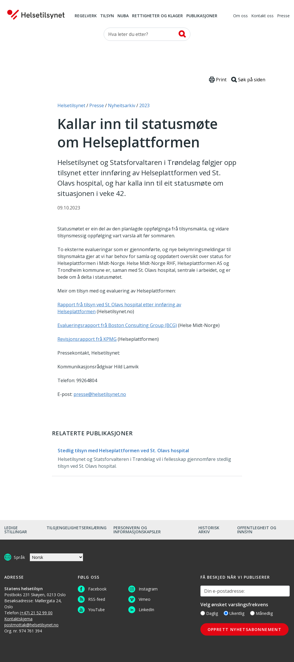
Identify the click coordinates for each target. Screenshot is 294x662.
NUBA (123, 16)
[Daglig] (202, 613)
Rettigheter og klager (157, 16)
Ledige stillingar (15, 529)
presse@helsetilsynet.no (100, 394)
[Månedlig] (252, 613)
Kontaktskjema (18, 618)
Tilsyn (107, 16)
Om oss (240, 16)
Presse (283, 16)
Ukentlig (234, 613)
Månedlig (261, 613)
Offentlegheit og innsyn (256, 529)
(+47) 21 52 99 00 (36, 612)
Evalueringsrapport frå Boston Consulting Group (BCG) (117, 325)
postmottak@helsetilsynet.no (31, 625)
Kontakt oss (262, 16)
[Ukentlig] (226, 613)
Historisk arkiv (208, 529)
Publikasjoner (201, 16)
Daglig (209, 613)
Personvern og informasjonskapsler (137, 529)
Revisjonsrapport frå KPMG (87, 339)
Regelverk (86, 16)
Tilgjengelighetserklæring (77, 527)
